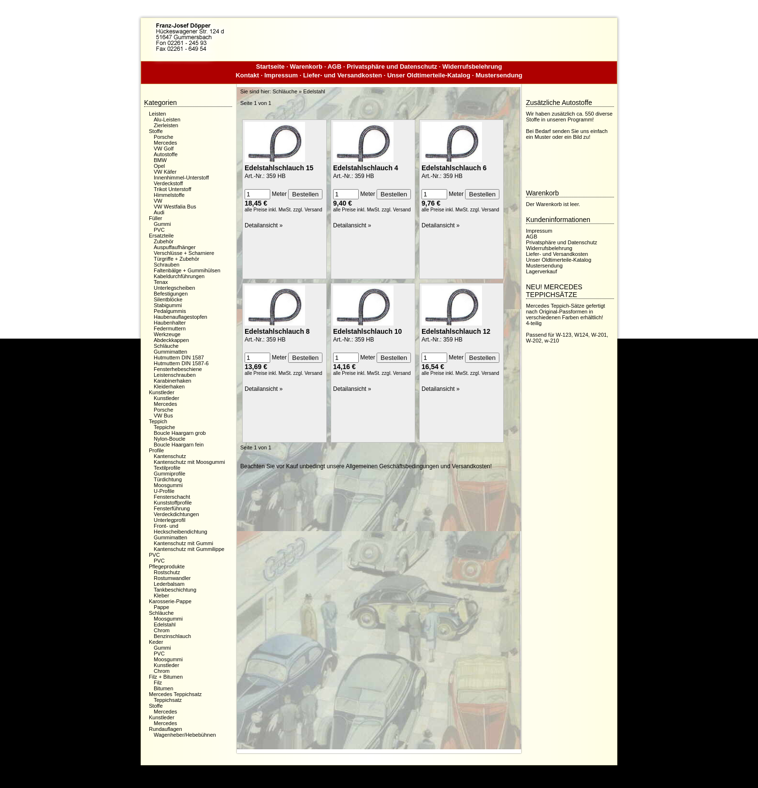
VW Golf (164, 148)
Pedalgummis (170, 311)
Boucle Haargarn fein (179, 444)
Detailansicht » (264, 225)
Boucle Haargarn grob (180, 433)
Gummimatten (170, 352)
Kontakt (247, 75)
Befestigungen (171, 294)
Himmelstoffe (169, 195)
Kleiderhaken (169, 386)
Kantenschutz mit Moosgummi (189, 462)
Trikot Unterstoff (172, 189)
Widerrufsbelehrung (472, 66)
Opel (159, 166)
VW (158, 201)
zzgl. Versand (307, 209)
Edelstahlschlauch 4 (365, 168)
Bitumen (163, 688)
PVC (159, 230)
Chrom (162, 630)
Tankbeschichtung (175, 590)
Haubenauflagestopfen (180, 317)
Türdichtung (168, 479)
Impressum (281, 75)
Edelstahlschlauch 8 (277, 331)
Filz (158, 682)
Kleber (161, 595)
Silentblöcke (168, 299)
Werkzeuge (167, 334)
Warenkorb (306, 66)
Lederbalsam (169, 584)
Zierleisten (166, 125)
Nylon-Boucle (169, 439)
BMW (160, 160)
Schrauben (166, 265)
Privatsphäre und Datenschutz (392, 66)
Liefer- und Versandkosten (342, 75)
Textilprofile (167, 468)
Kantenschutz (170, 456)
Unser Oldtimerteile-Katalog (428, 75)
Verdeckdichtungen (176, 514)
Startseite (270, 66)
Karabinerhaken (172, 381)
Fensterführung (172, 508)
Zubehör (164, 241)
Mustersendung (499, 75)
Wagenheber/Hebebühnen (185, 735)
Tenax (161, 282)
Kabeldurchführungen (179, 276)
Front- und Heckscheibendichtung (180, 529)
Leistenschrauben (175, 375)
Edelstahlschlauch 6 (454, 168)
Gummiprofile (169, 473)
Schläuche (166, 346)
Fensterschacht (172, 497)
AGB (334, 66)
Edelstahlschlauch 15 (279, 168)
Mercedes (165, 143)
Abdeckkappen (171, 340)
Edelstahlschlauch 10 (367, 331)
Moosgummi (168, 485)
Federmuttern (170, 328)
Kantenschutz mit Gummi (183, 543)
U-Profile (164, 491)
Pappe (161, 607)
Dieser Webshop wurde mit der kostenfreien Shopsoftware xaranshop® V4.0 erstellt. (379, 772)
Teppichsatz (168, 700)
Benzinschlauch (172, 636)
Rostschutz (167, 572)
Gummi (162, 224)
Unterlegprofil (169, 520)
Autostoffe (165, 154)
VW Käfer (165, 172)
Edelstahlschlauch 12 (456, 331)
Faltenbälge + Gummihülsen (187, 270)
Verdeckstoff (168, 183)
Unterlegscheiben (174, 288)
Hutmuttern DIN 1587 (179, 357)
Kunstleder (166, 398)
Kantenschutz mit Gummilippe (189, 549)
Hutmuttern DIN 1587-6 (181, 363)
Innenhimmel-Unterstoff (181, 177)
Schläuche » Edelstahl (299, 91)
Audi (159, 212)
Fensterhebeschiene (178, 369)
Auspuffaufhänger (175, 247)
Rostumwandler (172, 578)
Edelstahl (164, 624)
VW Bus (163, 415)
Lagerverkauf (541, 271)
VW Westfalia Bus (175, 206)
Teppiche (164, 427)
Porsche (163, 137)
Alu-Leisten (167, 119)
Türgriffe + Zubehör (176, 259)
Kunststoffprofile (173, 503)
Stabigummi (168, 305)
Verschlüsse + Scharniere (184, 253)
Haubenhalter (170, 323)
